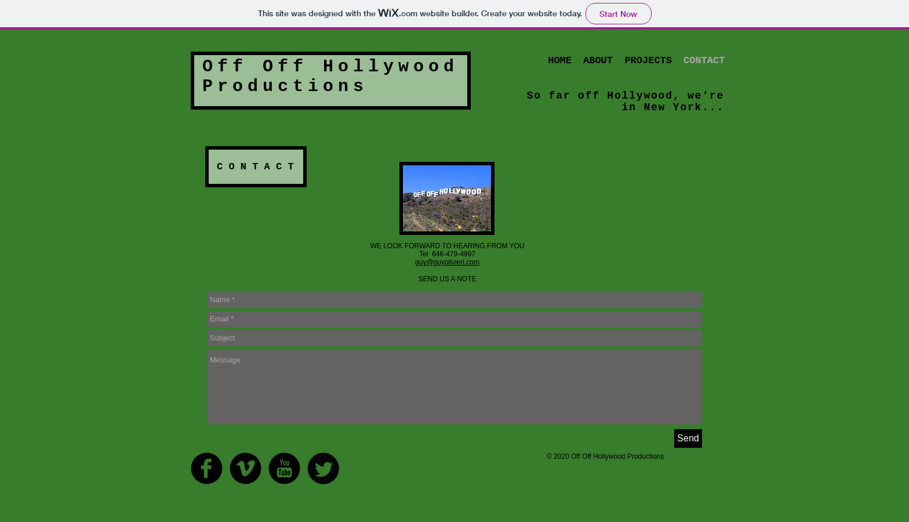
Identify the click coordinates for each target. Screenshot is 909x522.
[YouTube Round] (284, 468)
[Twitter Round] (323, 468)
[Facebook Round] (207, 468)
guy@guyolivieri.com (447, 262)
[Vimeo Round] (245, 468)
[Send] (688, 438)
